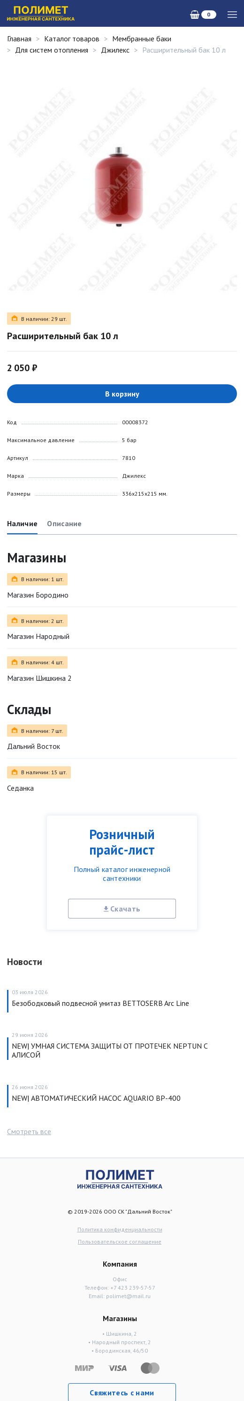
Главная (19, 38)
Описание (64, 523)
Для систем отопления (51, 49)
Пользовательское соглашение (119, 1241)
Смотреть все (29, 1131)
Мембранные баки (141, 38)
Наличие (22, 523)
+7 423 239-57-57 (132, 1287)
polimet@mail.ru (128, 1296)
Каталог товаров (71, 38)
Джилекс (115, 49)
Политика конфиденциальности (119, 1229)
